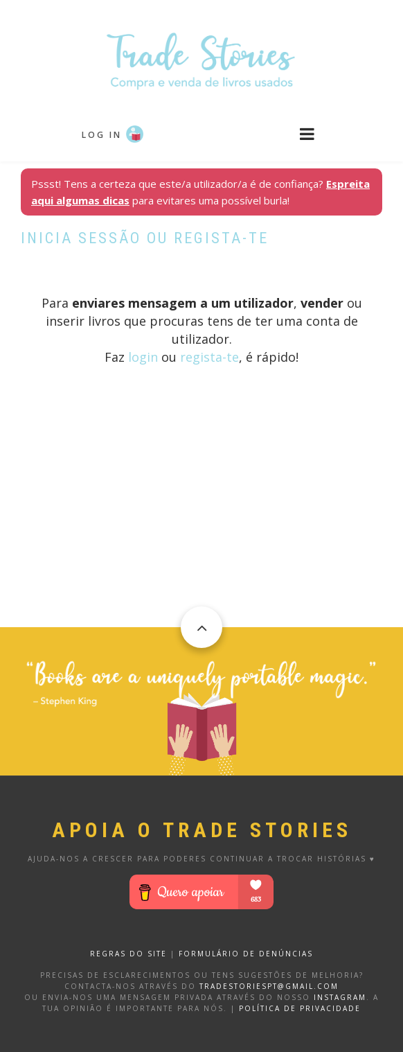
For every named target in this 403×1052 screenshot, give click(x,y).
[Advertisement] (201, 530)
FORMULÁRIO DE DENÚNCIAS (246, 953)
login (143, 357)
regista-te (209, 357)
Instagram (340, 997)
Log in (102, 135)
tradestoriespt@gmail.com (269, 986)
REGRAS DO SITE (128, 953)
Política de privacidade (300, 1008)
